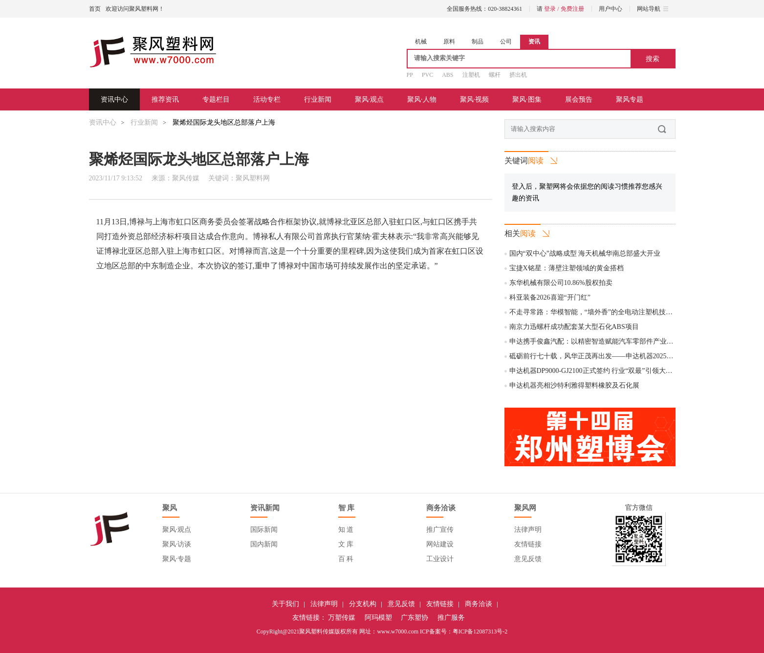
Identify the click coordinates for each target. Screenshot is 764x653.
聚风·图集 (527, 99)
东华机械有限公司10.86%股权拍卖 (560, 282)
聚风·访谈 (177, 544)
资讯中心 (114, 99)
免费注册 (572, 8)
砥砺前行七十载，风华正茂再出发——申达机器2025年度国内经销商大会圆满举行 (632, 356)
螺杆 (495, 74)
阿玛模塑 (378, 617)
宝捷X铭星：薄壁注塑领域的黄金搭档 (566, 268)
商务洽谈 (478, 604)
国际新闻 (264, 529)
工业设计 (440, 559)
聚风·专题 (177, 559)
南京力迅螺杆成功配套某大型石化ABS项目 (574, 326)
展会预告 (578, 99)
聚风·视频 (474, 99)
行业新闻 (317, 99)
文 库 (346, 544)
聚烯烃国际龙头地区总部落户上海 (224, 122)
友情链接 (528, 544)
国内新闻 (264, 544)
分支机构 (362, 604)
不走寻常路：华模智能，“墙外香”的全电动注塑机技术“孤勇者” (604, 312)
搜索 (652, 59)
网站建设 (440, 544)
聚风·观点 (369, 99)
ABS (447, 74)
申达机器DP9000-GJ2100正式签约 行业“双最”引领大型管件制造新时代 (614, 370)
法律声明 (528, 529)
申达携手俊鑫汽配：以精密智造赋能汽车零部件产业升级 (594, 341)
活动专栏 (267, 99)
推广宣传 (440, 529)
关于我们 (285, 604)
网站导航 (652, 8)
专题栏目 (216, 99)
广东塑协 (414, 617)
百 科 (346, 559)
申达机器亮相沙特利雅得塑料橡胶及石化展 (574, 385)
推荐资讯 (165, 99)
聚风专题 (629, 99)
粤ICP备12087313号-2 (480, 631)
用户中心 (610, 8)
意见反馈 (528, 559)
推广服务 (451, 617)
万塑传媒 (341, 617)
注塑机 (471, 74)
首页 (95, 8)
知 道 (346, 529)
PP (410, 74)
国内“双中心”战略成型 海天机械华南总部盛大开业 (585, 253)
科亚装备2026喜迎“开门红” (549, 297)
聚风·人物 (422, 99)
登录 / (552, 8)
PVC (427, 74)
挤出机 (518, 74)
